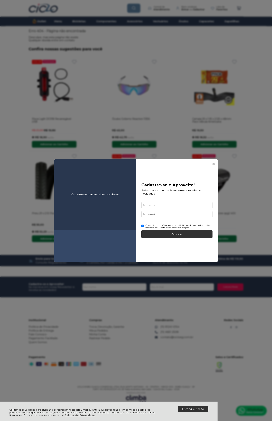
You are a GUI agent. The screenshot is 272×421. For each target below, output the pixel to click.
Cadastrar (176, 234)
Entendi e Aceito (193, 409)
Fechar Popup (213, 164)
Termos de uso (170, 225)
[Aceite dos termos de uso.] (142, 226)
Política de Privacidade (80, 415)
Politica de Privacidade (190, 225)
